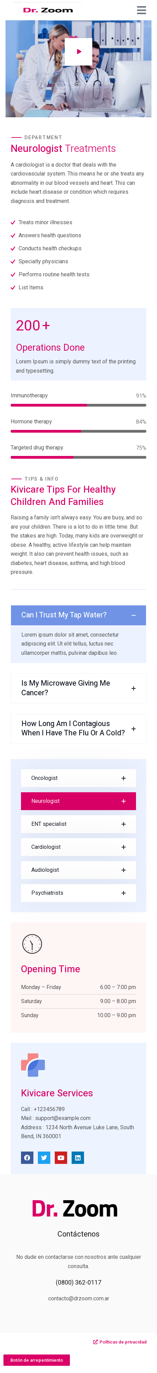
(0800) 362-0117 (78, 1282)
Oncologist (44, 778)
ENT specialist (48, 824)
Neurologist (45, 801)
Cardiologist (46, 847)
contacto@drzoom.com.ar (78, 1298)
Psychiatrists (47, 893)
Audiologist (45, 870)
